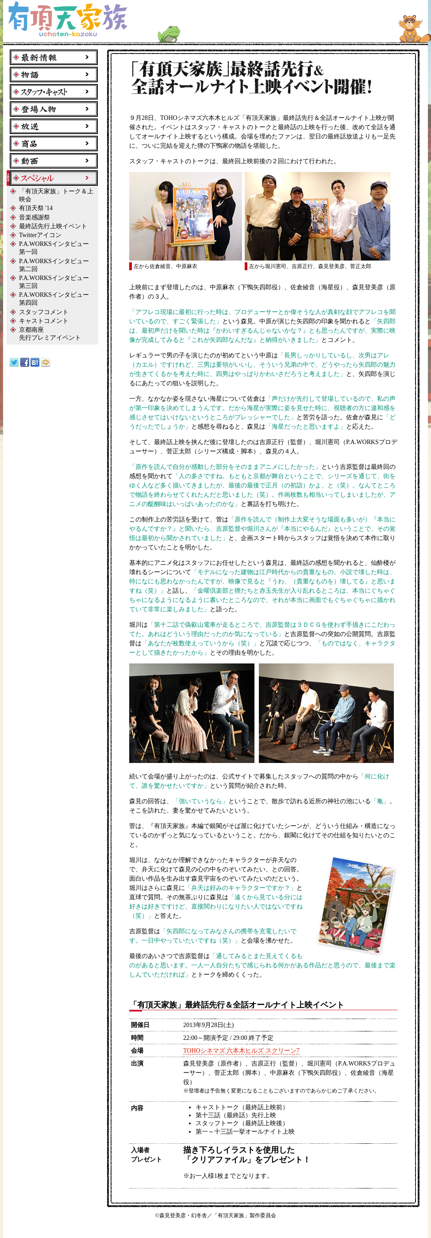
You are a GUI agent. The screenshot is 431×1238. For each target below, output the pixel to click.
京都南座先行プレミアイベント (50, 333)
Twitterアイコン (40, 235)
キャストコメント (44, 321)
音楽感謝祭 (34, 217)
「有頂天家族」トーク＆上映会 (56, 195)
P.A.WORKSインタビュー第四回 (54, 298)
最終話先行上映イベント (53, 226)
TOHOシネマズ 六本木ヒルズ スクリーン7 (241, 1050)
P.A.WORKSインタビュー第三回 (54, 282)
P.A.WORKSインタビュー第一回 (54, 248)
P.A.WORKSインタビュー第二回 (54, 265)
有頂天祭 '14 (36, 208)
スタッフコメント (44, 312)
